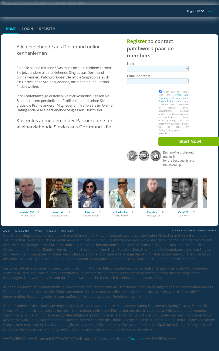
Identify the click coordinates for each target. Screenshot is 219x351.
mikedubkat (120, 212)
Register (47, 28)
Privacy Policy (180, 98)
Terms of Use (22, 230)
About (6, 230)
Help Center (67, 230)
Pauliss (89, 212)
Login (210, 11)
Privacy (38, 230)
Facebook (137, 338)
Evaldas (152, 212)
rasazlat (58, 212)
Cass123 (183, 212)
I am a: (132, 63)
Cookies (51, 230)
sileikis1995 (27, 212)
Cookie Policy (165, 101)
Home (11, 28)
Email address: (138, 76)
